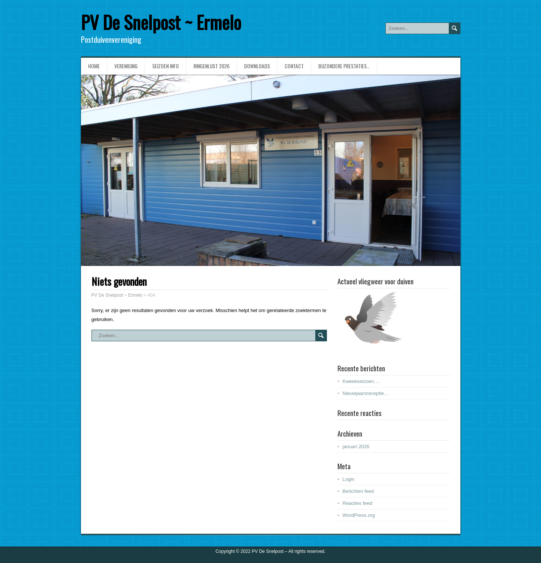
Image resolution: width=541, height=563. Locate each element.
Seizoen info (165, 66)
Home (94, 66)
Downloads (257, 66)
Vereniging (126, 66)
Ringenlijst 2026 (211, 66)
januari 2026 (356, 446)
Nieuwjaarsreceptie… (366, 393)
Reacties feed (358, 503)
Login (349, 479)
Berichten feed (358, 491)
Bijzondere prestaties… (344, 66)
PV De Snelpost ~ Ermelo (161, 22)
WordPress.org (359, 515)
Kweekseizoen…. (361, 381)
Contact (294, 66)
